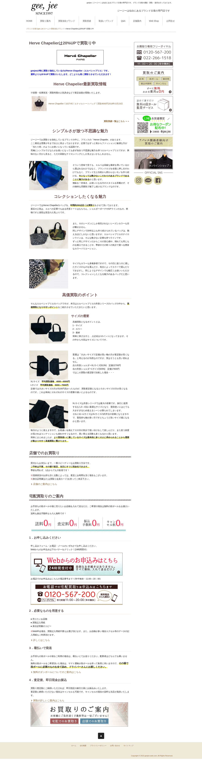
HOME (29, 21)
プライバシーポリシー (98, 745)
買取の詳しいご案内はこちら (48, 700)
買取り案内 (45, 21)
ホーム (73, 745)
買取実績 (87, 21)
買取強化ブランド (66, 21)
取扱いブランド (106, 21)
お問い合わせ (115, 745)
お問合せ (170, 21)
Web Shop (154, 21)
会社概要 (83, 745)
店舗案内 (137, 21)
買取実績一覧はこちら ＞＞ (117, 121)
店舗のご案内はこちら (45, 484)
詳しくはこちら (41, 640)
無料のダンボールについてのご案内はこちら (57, 672)
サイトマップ (128, 745)
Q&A (123, 21)
